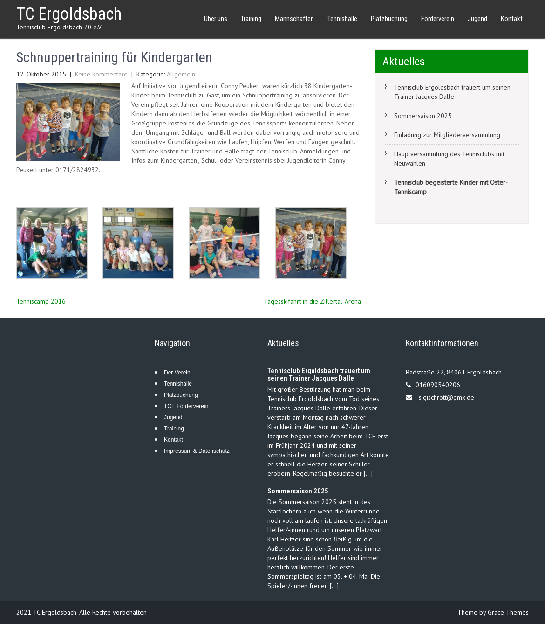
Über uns (215, 18)
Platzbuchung (389, 18)
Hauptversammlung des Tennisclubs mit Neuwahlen (449, 158)
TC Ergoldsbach (69, 14)
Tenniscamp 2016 (41, 301)
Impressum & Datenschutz (197, 451)
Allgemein (181, 74)
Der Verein (177, 372)
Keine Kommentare (101, 74)
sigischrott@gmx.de (446, 397)
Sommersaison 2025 (423, 115)
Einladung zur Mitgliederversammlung (447, 135)
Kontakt (512, 18)
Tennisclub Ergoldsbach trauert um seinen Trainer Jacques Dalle (452, 92)
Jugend (477, 18)
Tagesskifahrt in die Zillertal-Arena (312, 301)
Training (251, 18)
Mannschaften (294, 18)
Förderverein (437, 18)
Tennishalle (342, 18)
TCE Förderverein (186, 406)
